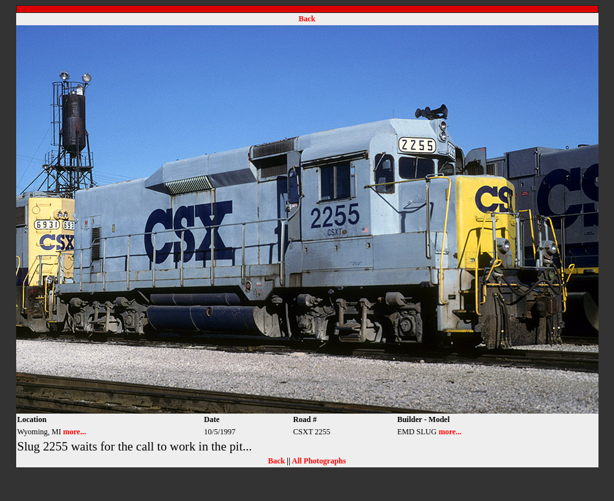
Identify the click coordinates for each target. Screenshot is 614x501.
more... (74, 431)
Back (306, 18)
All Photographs (319, 460)
